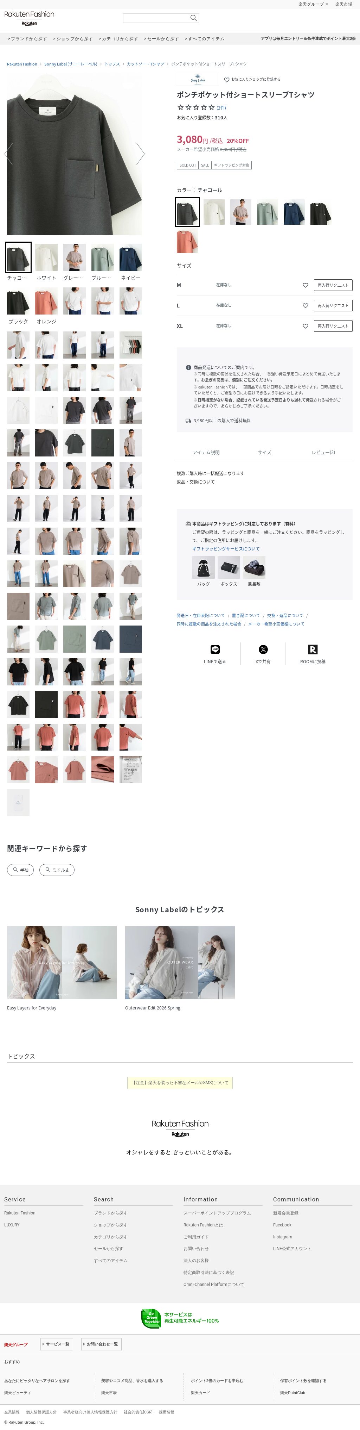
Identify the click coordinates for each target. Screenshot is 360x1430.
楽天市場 (343, 4)
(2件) (221, 108)
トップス (112, 64)
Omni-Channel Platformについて (214, 1284)
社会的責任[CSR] (138, 1412)
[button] (8, 153)
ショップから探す (111, 1225)
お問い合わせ (196, 1248)
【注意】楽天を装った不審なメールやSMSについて (180, 1082)
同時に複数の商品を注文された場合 (209, 624)
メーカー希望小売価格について (276, 624)
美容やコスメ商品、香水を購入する (132, 1381)
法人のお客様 (196, 1260)
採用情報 (166, 1412)
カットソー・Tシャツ (145, 64)
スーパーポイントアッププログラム (217, 1213)
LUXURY (12, 1225)
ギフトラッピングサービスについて (226, 549)
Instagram (282, 1237)
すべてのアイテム (111, 1260)
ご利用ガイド (196, 1237)
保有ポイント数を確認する (303, 1381)
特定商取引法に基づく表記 (209, 1272)
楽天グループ (311, 4)
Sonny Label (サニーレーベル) (70, 64)
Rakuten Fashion (58, 18)
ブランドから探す (111, 1213)
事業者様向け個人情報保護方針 (90, 1412)
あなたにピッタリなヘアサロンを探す (37, 1381)
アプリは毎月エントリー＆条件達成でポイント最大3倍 (308, 38)
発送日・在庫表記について (201, 615)
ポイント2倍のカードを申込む (217, 1381)
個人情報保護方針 (41, 1412)
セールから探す (108, 1248)
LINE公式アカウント (292, 1248)
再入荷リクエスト (333, 285)
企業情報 (12, 1412)
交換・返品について (285, 615)
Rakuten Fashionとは (203, 1225)
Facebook (282, 1225)
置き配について (246, 615)
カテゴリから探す (111, 1237)
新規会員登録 (285, 1213)
